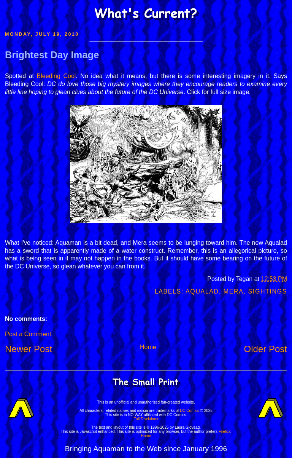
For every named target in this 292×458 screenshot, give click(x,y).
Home (148, 347)
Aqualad (202, 291)
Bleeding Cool (56, 76)
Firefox (224, 431)
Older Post (265, 349)
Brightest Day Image (52, 54)
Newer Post (28, 349)
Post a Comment (28, 333)
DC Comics (189, 411)
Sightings (267, 291)
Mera (234, 291)
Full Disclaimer (146, 419)
